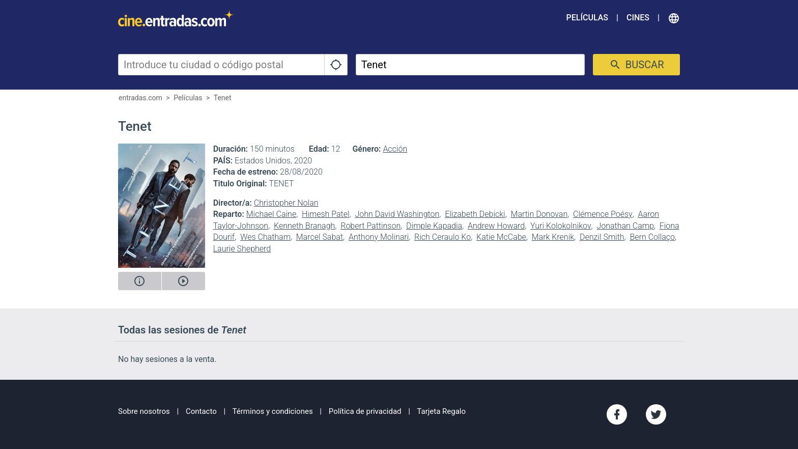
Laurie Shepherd (242, 249)
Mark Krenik (553, 237)
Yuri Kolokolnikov (560, 226)
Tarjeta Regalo (441, 411)
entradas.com (140, 98)
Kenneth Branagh (304, 226)
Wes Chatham (265, 237)
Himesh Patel (326, 214)
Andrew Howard (496, 226)
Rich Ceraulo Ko (442, 237)
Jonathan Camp (624, 226)
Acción (395, 149)
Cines (637, 17)
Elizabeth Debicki (475, 214)
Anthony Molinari (379, 237)
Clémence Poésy (603, 214)
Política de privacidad (365, 411)
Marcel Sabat (319, 237)
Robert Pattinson (370, 226)
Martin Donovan (539, 214)
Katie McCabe (501, 237)
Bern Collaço (652, 237)
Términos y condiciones (273, 411)
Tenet (223, 98)
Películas (587, 17)
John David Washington (397, 214)
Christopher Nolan (286, 203)
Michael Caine (271, 214)
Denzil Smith (602, 237)
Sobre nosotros (144, 411)
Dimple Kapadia (434, 226)
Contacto (201, 411)
